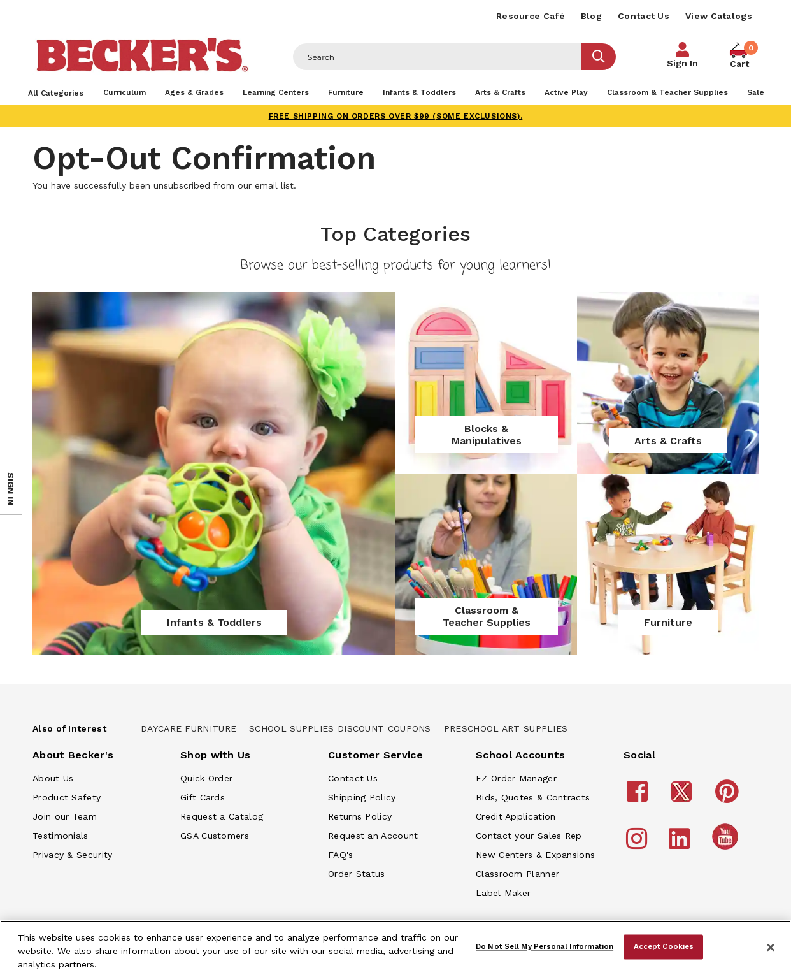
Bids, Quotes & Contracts (533, 797)
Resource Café (530, 16)
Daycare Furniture (188, 728)
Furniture (668, 622)
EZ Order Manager (516, 778)
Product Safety (66, 797)
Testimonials (60, 835)
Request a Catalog (221, 816)
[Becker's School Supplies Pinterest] (729, 797)
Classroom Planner (517, 874)
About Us (52, 778)
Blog (591, 16)
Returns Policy (360, 816)
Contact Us (643, 16)
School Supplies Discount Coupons (340, 728)
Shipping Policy (362, 797)
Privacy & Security (72, 855)
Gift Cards (202, 797)
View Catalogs (718, 16)
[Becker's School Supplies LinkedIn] (681, 844)
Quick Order (206, 778)
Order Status (356, 874)
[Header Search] (437, 56)
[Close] (771, 948)
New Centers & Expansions (535, 855)
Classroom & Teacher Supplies (487, 616)
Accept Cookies (664, 946)
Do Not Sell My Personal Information (544, 946)
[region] (395, 948)
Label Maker (503, 893)
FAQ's (340, 855)
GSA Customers (214, 835)
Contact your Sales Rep (529, 835)
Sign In (682, 63)
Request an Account (373, 835)
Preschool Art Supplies (506, 728)
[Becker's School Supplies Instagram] (638, 844)
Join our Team (64, 816)
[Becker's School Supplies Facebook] (639, 797)
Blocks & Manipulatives (487, 435)
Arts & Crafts (668, 441)
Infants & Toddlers (214, 622)
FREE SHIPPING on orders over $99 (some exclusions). (396, 116)
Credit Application (515, 816)
